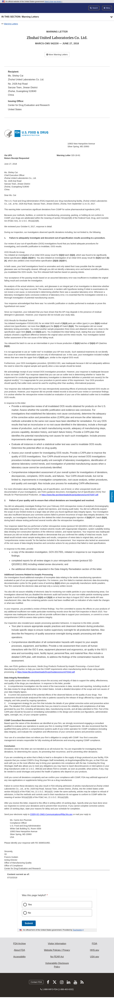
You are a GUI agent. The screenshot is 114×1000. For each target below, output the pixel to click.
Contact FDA (36, 982)
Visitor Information (57, 943)
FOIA (94, 943)
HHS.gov (94, 950)
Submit (29, 923)
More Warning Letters (57, 54)
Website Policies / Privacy (57, 950)
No (29, 912)
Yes (30, 904)
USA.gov (94, 956)
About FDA (19, 950)
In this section (20, 17)
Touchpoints (77, 930)
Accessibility (19, 956)
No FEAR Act (57, 956)
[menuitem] (57, 877)
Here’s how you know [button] (53, 2)
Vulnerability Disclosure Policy (57, 965)
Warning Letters (11, 24)
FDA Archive (19, 943)
